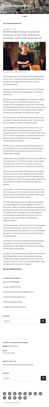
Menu (24, 16)
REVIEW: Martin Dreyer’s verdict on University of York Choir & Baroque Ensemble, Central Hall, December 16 (22, 35)
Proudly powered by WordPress (11, 402)
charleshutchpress (17, 6)
